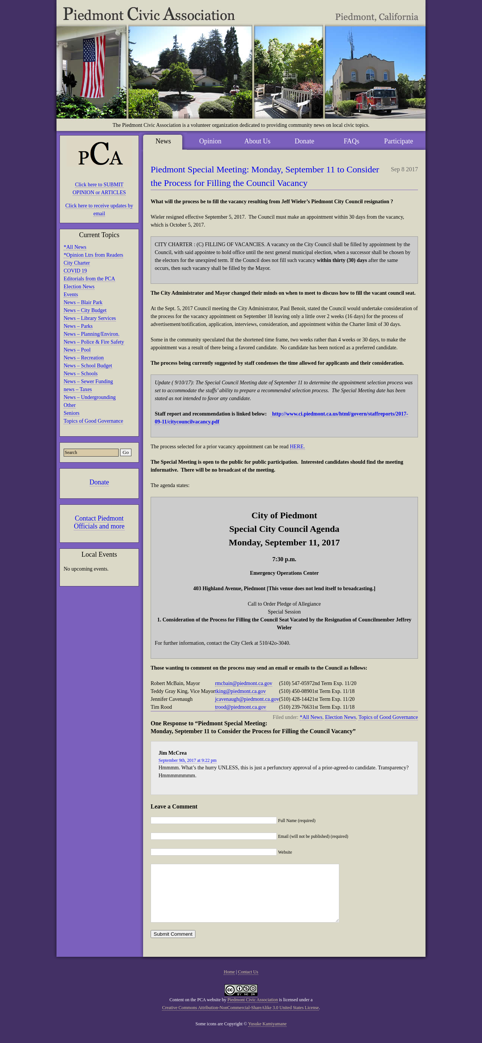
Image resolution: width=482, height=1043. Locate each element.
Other (70, 405)
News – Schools (81, 373)
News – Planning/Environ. (91, 334)
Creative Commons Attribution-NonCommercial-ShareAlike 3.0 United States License (240, 1019)
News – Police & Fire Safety (94, 342)
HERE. (297, 446)
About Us (257, 141)
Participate (398, 141)
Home (229, 983)
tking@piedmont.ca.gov (240, 691)
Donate (99, 482)
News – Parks (78, 326)
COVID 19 (75, 271)
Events (71, 294)
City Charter (77, 263)
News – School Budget (88, 365)
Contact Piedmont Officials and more (99, 522)
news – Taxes (78, 389)
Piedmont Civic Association (252, 1011)
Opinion (210, 141)
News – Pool (77, 350)
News (163, 141)
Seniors (71, 413)
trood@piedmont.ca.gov (240, 707)
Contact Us (248, 983)
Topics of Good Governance (93, 421)
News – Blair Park (83, 302)
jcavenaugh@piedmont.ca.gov (247, 699)
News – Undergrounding (90, 397)
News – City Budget (85, 310)
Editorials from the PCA (89, 279)
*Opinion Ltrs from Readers (93, 255)
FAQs (352, 141)
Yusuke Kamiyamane (267, 1035)
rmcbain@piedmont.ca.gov (243, 683)
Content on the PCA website (195, 1011)
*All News (75, 247)
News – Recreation (84, 358)
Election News (79, 286)
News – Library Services (90, 318)
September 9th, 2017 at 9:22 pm (188, 760)
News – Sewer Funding (88, 381)
